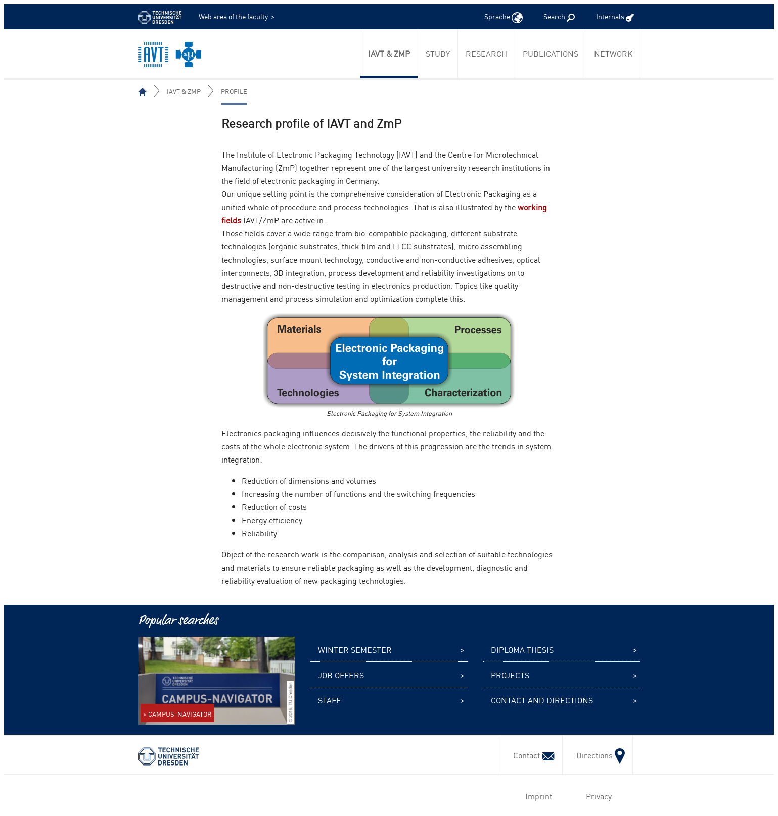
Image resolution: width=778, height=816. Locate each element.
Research (486, 53)
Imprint (536, 795)
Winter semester (355, 649)
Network (613, 53)
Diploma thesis (522, 649)
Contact (531, 754)
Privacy (597, 795)
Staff (329, 699)
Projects (510, 674)
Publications (550, 53)
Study (438, 53)
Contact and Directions (542, 699)
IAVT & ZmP (389, 53)
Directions (597, 754)
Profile (234, 91)
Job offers (341, 674)
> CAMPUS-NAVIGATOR (177, 714)
